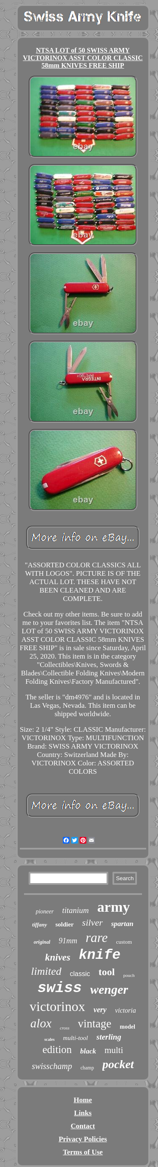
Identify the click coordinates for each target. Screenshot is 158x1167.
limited (46, 971)
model (127, 1027)
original (42, 942)
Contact (83, 1126)
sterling (108, 1036)
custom (124, 942)
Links (83, 1113)
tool (107, 971)
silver (92, 922)
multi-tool (75, 1038)
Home (83, 1100)
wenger (109, 989)
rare (96, 937)
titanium (75, 910)
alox (40, 1023)
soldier (65, 924)
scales (49, 1039)
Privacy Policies (83, 1139)
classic (80, 973)
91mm (68, 941)
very (100, 1010)
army (113, 907)
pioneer (45, 911)
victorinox (57, 1006)
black (88, 1051)
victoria (125, 1010)
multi (113, 1050)
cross (65, 1027)
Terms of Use (83, 1152)
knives (57, 957)
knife (100, 955)
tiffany (39, 924)
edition (57, 1049)
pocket (118, 1064)
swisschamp (52, 1066)
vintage (94, 1023)
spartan (122, 924)
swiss (59, 988)
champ (87, 1068)
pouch (129, 975)
